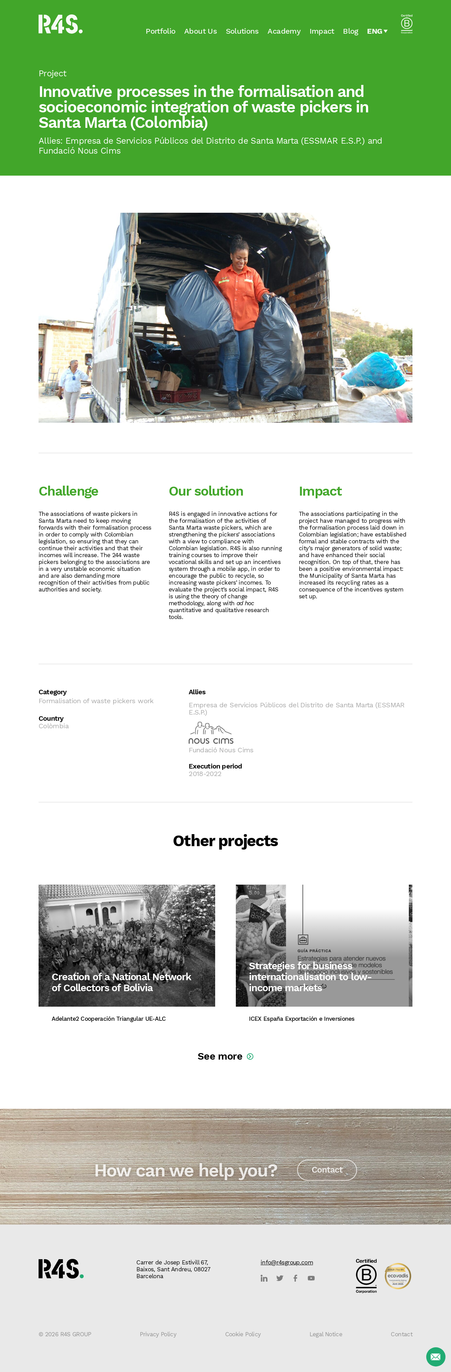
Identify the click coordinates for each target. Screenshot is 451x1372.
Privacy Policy (158, 1334)
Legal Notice (326, 1334)
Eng (374, 29)
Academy (284, 29)
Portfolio (160, 29)
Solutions (242, 29)
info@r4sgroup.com (287, 1262)
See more (220, 1056)
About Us (200, 29)
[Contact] (436, 1357)
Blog (350, 29)
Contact (327, 1173)
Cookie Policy (243, 1334)
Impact (322, 29)
